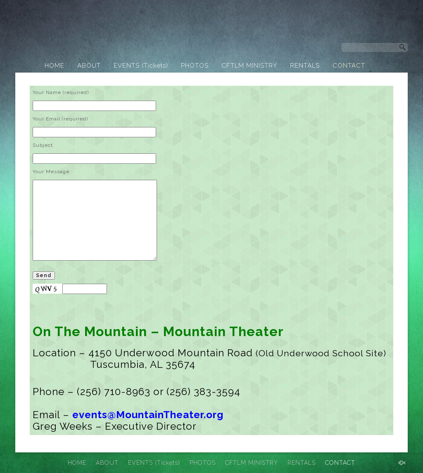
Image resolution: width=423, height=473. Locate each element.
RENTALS (305, 65)
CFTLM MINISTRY (249, 65)
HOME (54, 65)
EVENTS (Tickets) (141, 65)
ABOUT (89, 65)
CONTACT (349, 65)
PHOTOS (195, 65)
